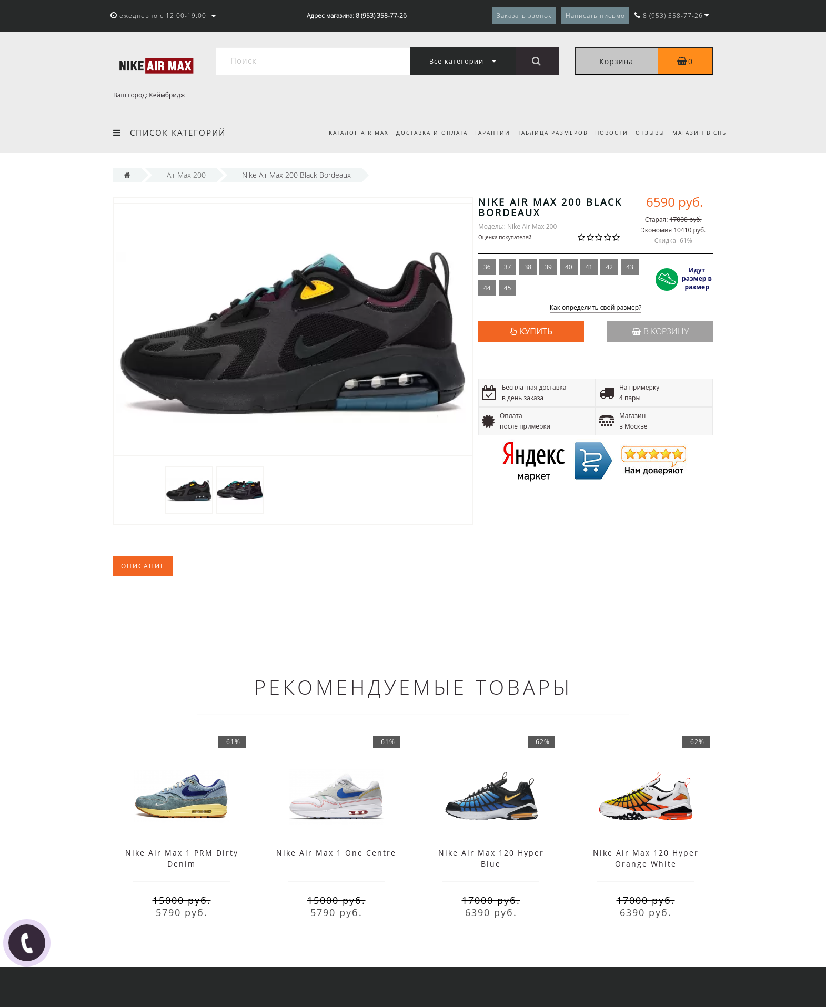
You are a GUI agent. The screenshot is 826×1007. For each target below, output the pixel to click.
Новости (607, 132)
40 (568, 266)
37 (507, 266)
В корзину (660, 331)
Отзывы (648, 132)
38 (527, 266)
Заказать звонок (524, 15)
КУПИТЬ (536, 331)
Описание (143, 566)
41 (589, 266)
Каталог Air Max (349, 132)
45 (507, 287)
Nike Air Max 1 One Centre (336, 853)
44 (487, 287)
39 (548, 266)
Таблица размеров (547, 132)
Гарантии (485, 132)
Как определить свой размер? (596, 308)
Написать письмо (595, 15)
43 (629, 266)
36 (487, 266)
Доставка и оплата (423, 132)
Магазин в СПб (699, 132)
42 (609, 266)
